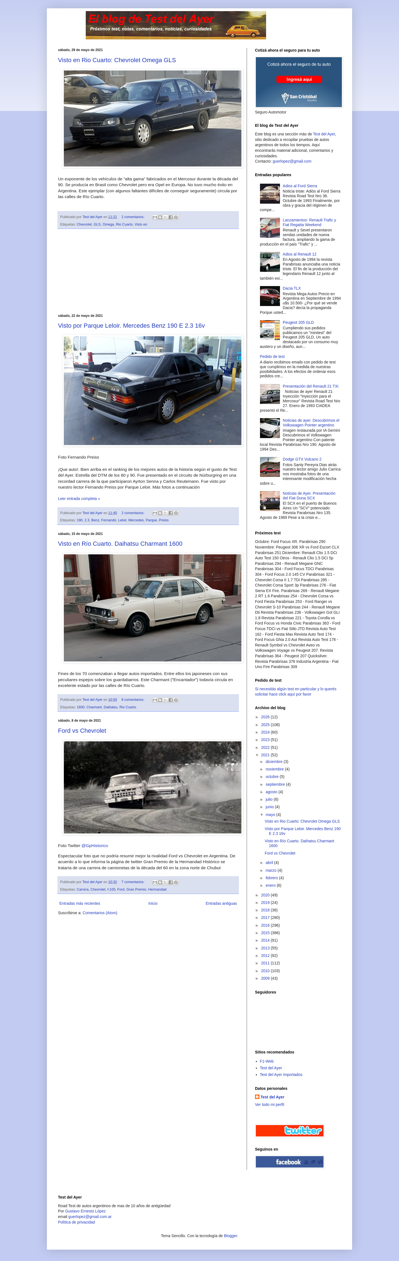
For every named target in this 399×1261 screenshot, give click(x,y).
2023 (266, 739)
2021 (266, 755)
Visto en (141, 224)
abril (270, 862)
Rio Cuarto (124, 224)
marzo (271, 870)
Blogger (230, 1236)
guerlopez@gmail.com (292, 161)
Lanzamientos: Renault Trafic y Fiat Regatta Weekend (309, 222)
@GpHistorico (94, 845)
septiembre (276, 784)
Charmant (94, 707)
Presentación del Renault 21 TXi (311, 386)
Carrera (83, 889)
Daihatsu (111, 707)
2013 (266, 948)
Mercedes (136, 520)
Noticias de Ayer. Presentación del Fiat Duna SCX (309, 495)
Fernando (108, 520)
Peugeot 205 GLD (298, 322)
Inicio (153, 903)
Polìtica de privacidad (76, 1222)
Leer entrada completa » (79, 498)
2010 (266, 971)
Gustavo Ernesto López (85, 1211)
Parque (151, 520)
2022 (266, 747)
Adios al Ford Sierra (300, 186)
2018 (266, 910)
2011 (266, 963)
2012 (266, 955)
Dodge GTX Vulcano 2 (302, 459)
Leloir (122, 520)
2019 (266, 902)
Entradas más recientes (79, 903)
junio (270, 807)
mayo (271, 814)
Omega (108, 224)
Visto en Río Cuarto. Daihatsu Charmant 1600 (120, 543)
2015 (266, 933)
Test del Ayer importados (281, 1074)
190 (80, 520)
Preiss (164, 520)
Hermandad (157, 889)
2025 (266, 724)
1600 (81, 707)
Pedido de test (272, 356)
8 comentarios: (133, 700)
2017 (266, 917)
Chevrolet (84, 224)
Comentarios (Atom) (100, 913)
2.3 (87, 520)
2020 (266, 895)
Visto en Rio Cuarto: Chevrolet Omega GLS (117, 60)
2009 (266, 978)
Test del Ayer (324, 134)
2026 (266, 717)
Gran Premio (136, 889)
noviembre (275, 769)
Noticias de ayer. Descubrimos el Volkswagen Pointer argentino (311, 422)
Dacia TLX (292, 288)
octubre (273, 776)
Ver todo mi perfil (269, 1104)
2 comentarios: (133, 217)
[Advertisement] (148, 271)
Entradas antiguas (221, 903)
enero (271, 885)
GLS (97, 224)
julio (270, 799)
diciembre (275, 761)
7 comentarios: (133, 882)
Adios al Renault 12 (299, 254)
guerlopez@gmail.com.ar (90, 1216)
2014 (266, 940)
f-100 (111, 889)
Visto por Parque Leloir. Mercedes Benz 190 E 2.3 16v (131, 325)
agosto (272, 792)
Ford (121, 889)
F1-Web (267, 1061)
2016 (266, 925)
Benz (95, 520)
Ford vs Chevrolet (82, 730)
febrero (272, 878)
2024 (266, 732)
